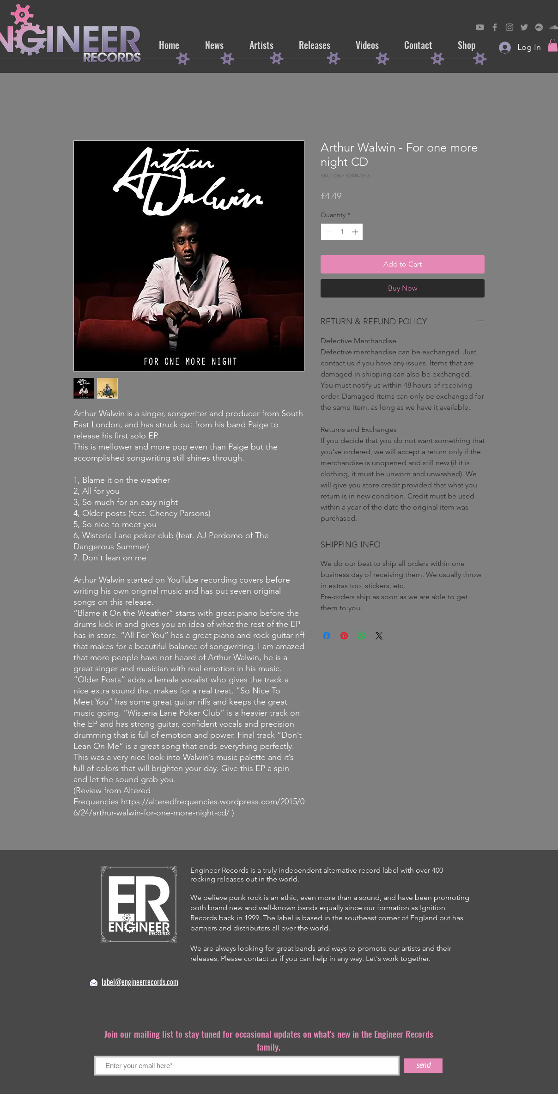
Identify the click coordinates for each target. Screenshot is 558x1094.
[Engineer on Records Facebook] (495, 27)
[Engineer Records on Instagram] (509, 27)
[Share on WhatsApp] (361, 635)
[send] (423, 1065)
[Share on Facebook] (326, 635)
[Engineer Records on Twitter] (524, 27)
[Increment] (356, 232)
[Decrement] (328, 232)
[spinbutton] (342, 232)
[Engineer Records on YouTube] (480, 27)
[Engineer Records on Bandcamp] (539, 27)
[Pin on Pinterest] (344, 635)
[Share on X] (379, 635)
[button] (552, 45)
